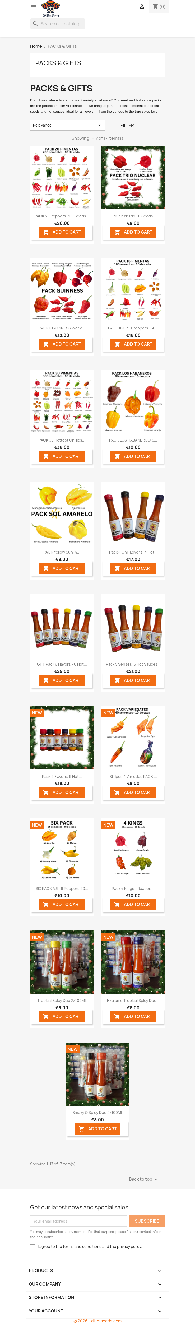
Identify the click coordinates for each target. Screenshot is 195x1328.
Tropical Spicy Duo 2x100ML (62, 1000)
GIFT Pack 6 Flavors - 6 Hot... (62, 664)
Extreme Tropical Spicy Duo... (133, 1000)
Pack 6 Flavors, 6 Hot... (62, 776)
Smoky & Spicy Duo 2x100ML (97, 1112)
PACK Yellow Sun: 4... (61, 552)
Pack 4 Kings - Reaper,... (133, 888)
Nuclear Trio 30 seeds (133, 216)
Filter (127, 125)
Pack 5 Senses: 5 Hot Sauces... (133, 664)
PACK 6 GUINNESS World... (62, 328)
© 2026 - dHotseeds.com (97, 1321)
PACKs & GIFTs (58, 63)
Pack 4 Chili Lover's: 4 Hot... (133, 552)
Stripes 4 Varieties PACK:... (133, 776)
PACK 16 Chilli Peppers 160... (133, 328)
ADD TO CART (62, 232)
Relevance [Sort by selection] (68, 125)
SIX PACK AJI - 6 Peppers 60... (62, 888)
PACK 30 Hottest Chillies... (62, 440)
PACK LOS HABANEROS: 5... (133, 440)
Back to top (144, 1179)
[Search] (57, 23)
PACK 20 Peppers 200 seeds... (62, 216)
